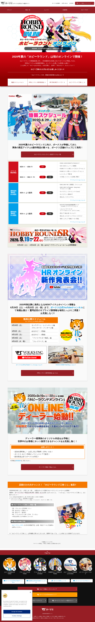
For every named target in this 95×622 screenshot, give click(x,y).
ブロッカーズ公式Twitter (24, 572)
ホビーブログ (84, 10)
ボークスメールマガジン (81, 580)
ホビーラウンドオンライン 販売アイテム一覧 (47, 154)
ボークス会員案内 (56, 3)
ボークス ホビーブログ (85, 572)
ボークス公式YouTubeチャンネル (67, 307)
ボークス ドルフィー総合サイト (64, 600)
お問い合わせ (65, 3)
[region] (16, 605)
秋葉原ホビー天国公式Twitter (55, 572)
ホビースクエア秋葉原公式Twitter (70, 572)
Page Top (47, 552)
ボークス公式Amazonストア (48, 594)
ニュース (46, 10)
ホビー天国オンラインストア (84, 3)
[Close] (30, 592)
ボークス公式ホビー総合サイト (21, 3)
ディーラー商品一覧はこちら (47, 467)
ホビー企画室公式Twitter (9, 572)
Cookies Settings (17, 615)
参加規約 (18, 460)
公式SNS (71, 3)
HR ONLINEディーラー (57, 82)
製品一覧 (27, 10)
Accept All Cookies (16, 611)
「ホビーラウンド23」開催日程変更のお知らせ (46, 75)
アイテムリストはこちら (78, 180)
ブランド (9, 10)
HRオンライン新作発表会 (37, 82)
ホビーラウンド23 (17, 525)
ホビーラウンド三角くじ (77, 82)
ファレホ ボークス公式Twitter (40, 572)
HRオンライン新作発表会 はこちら (47, 373)
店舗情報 (65, 10)
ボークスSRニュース (59, 580)
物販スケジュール (17, 82)
